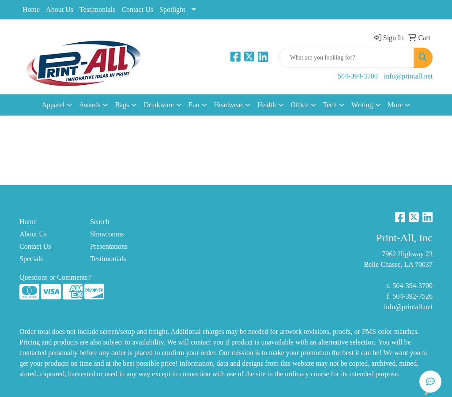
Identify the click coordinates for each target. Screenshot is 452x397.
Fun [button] (194, 105)
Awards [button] (89, 105)
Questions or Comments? (55, 277)
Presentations (109, 246)
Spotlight (172, 9)
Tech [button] (330, 105)
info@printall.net (408, 76)
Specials (31, 258)
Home (31, 9)
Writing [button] (362, 105)
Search (99, 221)
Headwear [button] (228, 105)
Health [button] (266, 105)
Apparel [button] (53, 105)
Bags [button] (122, 105)
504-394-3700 (358, 76)
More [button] (395, 105)
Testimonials (97, 9)
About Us (59, 9)
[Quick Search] (346, 58)
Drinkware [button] (158, 105)
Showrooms (107, 234)
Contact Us (137, 9)
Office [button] (299, 105)
